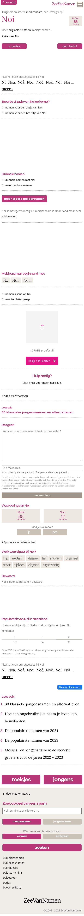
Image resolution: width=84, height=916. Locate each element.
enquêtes (14, 46)
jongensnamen (15, 863)
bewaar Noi (12, 36)
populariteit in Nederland (20, 542)
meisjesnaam (34, 12)
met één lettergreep (17, 299)
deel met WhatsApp (18, 793)
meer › (7, 88)
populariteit (70, 46)
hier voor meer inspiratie (45, 382)
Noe (30, 82)
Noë (49, 82)
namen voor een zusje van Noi (23, 107)
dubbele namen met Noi (20, 180)
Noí (58, 82)
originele (14, 30)
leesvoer (11, 877)
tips (8, 882)
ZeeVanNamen (63, 4)
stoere (28, 30)
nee (55, 532)
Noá (21, 82)
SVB (10, 650)
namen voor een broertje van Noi (25, 113)
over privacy (13, 887)
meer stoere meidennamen (24, 198)
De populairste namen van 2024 (31, 730)
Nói (67, 82)
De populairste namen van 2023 (31, 740)
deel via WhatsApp (16, 396)
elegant (33, 564)
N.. (5, 280)
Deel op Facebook (70, 687)
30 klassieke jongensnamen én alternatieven (37, 412)
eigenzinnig (51, 564)
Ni (4, 82)
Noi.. (27, 280)
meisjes (21, 779)
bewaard (8, 2)
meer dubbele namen (18, 185)
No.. (15, 280)
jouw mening (14, 872)
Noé (39, 82)
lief (44, 558)
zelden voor (9, 216)
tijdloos (19, 564)
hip (5, 558)
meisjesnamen (15, 858)
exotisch (18, 558)
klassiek (33, 558)
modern (55, 558)
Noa (11, 82)
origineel (72, 558)
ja (29, 532)
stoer (6, 564)
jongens (63, 779)
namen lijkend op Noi (18, 294)
